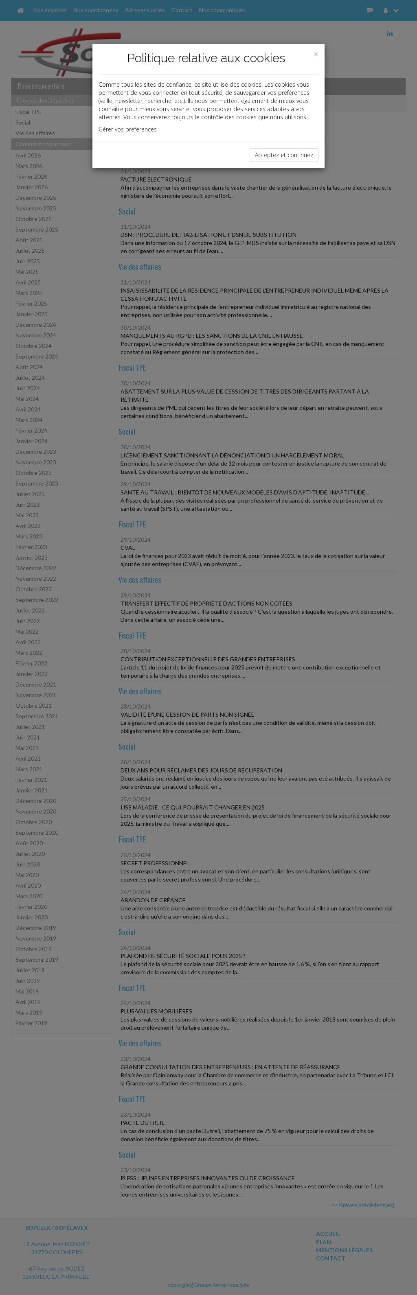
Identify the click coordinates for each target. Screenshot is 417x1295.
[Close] (316, 54)
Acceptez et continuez (284, 155)
